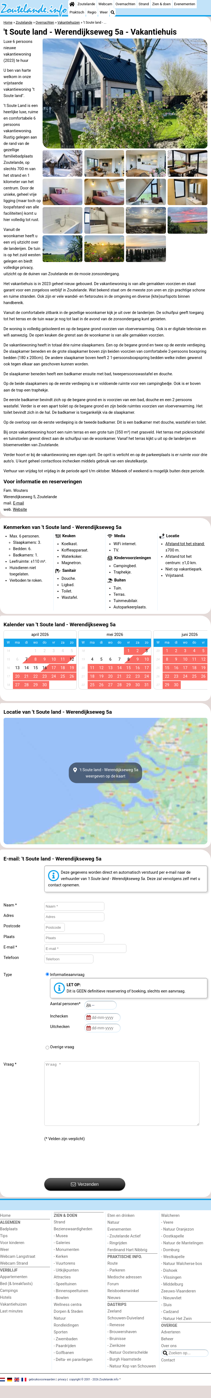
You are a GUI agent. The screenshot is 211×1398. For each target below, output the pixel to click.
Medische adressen (124, 1289)
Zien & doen (161, 4)
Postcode (12, 926)
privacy (62, 1391)
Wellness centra (68, 1317)
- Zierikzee (116, 1358)
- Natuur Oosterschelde (127, 1365)
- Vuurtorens (64, 1275)
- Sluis (166, 1317)
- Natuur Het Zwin (176, 1331)
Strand (144, 4)
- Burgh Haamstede (124, 1371)
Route (112, 1275)
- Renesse (115, 1337)
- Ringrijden (117, 1255)
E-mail (18, 503)
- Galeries (62, 1255)
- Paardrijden (65, 1358)
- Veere (167, 1234)
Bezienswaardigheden (73, 1241)
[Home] (72, 4)
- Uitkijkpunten (66, 1282)
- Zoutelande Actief (124, 1248)
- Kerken (61, 1269)
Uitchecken (60, 1026)
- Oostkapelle (172, 1248)
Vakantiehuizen (13, 1316)
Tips (4, 1248)
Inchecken (60, 1016)
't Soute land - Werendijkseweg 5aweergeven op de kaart (105, 772)
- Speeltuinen (65, 1296)
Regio (92, 12)
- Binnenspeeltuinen (71, 1303)
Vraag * (10, 1064)
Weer (104, 12)
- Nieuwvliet (171, 1310)
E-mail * (10, 947)
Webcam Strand (14, 1275)
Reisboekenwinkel (123, 1303)
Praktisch (77, 12)
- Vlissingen (171, 1289)
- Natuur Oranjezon (177, 1241)
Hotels (6, 1310)
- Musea (61, 1248)
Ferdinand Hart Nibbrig (127, 1262)
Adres (9, 915)
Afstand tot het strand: (185, 544)
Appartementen (13, 1289)
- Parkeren (116, 1282)
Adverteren (171, 1344)
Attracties (62, 1289)
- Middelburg (172, 1296)
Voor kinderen (12, 1255)
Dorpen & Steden (68, 1324)
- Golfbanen (64, 1365)
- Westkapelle (173, 1269)
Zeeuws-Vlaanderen (178, 1303)
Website (20, 509)
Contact (168, 1372)
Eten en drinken (120, 1228)
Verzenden (85, 1196)
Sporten (61, 1344)
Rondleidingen (66, 1337)
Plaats (9, 936)
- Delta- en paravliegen (73, 1372)
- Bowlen (61, 1310)
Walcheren (170, 1228)
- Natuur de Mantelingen (182, 1255)
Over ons (169, 1358)
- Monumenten (66, 1262)
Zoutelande (86, 4)
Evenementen (184, 4)
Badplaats (9, 1241)
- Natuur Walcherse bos (181, 1276)
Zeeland (114, 1323)
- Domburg (170, 1262)
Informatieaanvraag (67, 974)
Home (5, 1228)
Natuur (60, 1330)
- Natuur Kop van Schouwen (131, 1378)
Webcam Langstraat (17, 1269)
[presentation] (86, 1172)
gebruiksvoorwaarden (42, 1391)
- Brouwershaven (122, 1344)
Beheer (167, 1351)
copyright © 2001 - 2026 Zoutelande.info (93, 1391)
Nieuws (114, 1310)
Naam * (10, 905)
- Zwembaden (66, 1351)
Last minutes (11, 1323)
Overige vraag (62, 1047)
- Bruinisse (116, 1351)
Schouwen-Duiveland (125, 1330)
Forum (113, 1296)
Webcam (105, 4)
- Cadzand (170, 1324)
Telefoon (11, 957)
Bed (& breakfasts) (16, 1296)
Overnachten (125, 4)
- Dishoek (169, 1283)
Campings (9, 1303)
